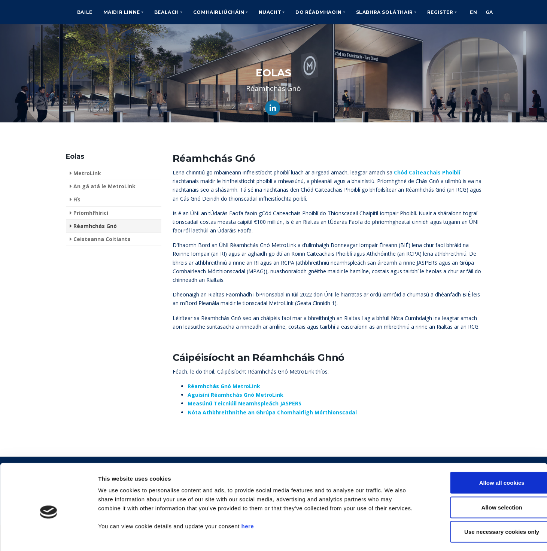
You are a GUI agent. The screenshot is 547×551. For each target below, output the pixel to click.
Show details (393, 536)
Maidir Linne (121, 12)
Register (440, 12)
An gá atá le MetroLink (104, 186)
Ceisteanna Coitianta (102, 239)
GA (492, 12)
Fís (76, 199)
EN (474, 12)
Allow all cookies (484, 453)
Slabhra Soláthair (384, 12)
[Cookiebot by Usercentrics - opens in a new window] (48, 536)
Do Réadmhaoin (318, 12)
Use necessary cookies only (484, 502)
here (247, 496)
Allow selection (484, 477)
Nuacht (270, 12)
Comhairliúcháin (218, 12)
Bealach (166, 12)
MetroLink (87, 173)
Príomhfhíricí (90, 212)
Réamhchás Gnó (95, 225)
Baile (84, 12)
